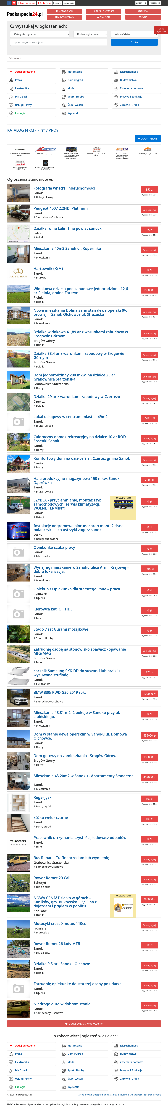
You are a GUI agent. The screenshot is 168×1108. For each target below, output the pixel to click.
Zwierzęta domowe (128, 89)
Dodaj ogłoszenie (26, 3)
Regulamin (123, 1094)
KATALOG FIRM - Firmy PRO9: (33, 130)
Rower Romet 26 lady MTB (57, 943)
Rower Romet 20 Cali (52, 877)
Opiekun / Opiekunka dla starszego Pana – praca (77, 588)
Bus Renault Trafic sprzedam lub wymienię (71, 857)
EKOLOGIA (103, 17)
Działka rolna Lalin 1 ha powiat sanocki (68, 228)
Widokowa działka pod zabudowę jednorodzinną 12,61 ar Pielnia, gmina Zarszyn (82, 290)
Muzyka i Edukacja (128, 97)
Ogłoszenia (14, 58)
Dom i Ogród (72, 80)
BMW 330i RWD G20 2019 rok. (60, 692)
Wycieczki (70, 113)
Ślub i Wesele (72, 105)
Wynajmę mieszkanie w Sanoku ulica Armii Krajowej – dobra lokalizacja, (81, 569)
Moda (68, 89)
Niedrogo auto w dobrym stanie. (62, 1003)
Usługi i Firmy (20, 105)
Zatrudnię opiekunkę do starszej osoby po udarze (78, 983)
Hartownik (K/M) (48, 268)
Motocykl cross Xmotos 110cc (60, 923)
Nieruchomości (126, 72)
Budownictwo (125, 80)
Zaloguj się (141, 2)
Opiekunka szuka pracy (54, 547)
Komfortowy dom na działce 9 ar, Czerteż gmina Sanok (82, 458)
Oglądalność (136, 1094)
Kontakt (157, 1094)
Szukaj (134, 42)
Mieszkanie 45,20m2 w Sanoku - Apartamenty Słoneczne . (84, 777)
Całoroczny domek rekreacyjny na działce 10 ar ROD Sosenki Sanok (80, 438)
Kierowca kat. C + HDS (53, 609)
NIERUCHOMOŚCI (104, 11)
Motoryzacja (72, 72)
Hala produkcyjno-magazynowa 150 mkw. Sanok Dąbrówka (77, 480)
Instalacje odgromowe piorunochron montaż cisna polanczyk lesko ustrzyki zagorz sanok (79, 527)
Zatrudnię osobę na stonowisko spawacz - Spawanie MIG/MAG (80, 651)
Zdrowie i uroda (126, 105)
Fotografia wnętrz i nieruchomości (64, 188)
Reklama (57, 3)
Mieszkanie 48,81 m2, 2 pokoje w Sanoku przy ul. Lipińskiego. (77, 714)
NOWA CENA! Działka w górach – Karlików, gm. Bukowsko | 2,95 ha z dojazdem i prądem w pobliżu (65, 901)
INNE (143, 17)
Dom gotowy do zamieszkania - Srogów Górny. (75, 755)
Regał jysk (43, 797)
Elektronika (19, 89)
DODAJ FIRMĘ (148, 138)
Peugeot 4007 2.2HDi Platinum (61, 208)
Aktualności (69, 3)
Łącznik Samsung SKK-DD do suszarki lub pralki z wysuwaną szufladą (77, 672)
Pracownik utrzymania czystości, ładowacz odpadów (80, 837)
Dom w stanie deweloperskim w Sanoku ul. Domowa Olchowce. (80, 736)
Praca (15, 80)
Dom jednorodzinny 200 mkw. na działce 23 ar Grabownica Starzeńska (74, 377)
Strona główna (85, 1094)
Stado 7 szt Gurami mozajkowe (61, 629)
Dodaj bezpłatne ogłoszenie (84, 1023)
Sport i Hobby (73, 97)
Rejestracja (155, 2)
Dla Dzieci (18, 97)
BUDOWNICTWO (64, 17)
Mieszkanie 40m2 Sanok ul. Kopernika (67, 248)
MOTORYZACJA (64, 11)
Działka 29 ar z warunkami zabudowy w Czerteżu (77, 396)
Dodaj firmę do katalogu (105, 1094)
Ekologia (17, 113)
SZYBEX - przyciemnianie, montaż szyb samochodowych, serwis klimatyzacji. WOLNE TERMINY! (68, 504)
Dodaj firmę (44, 3)
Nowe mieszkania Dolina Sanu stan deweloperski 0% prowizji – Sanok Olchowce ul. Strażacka (80, 312)
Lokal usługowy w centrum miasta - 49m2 (71, 416)
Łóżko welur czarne (51, 817)
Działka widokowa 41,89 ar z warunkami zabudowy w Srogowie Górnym (81, 333)
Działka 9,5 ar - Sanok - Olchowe (62, 963)
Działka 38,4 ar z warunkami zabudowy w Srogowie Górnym (79, 355)
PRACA (143, 11)
